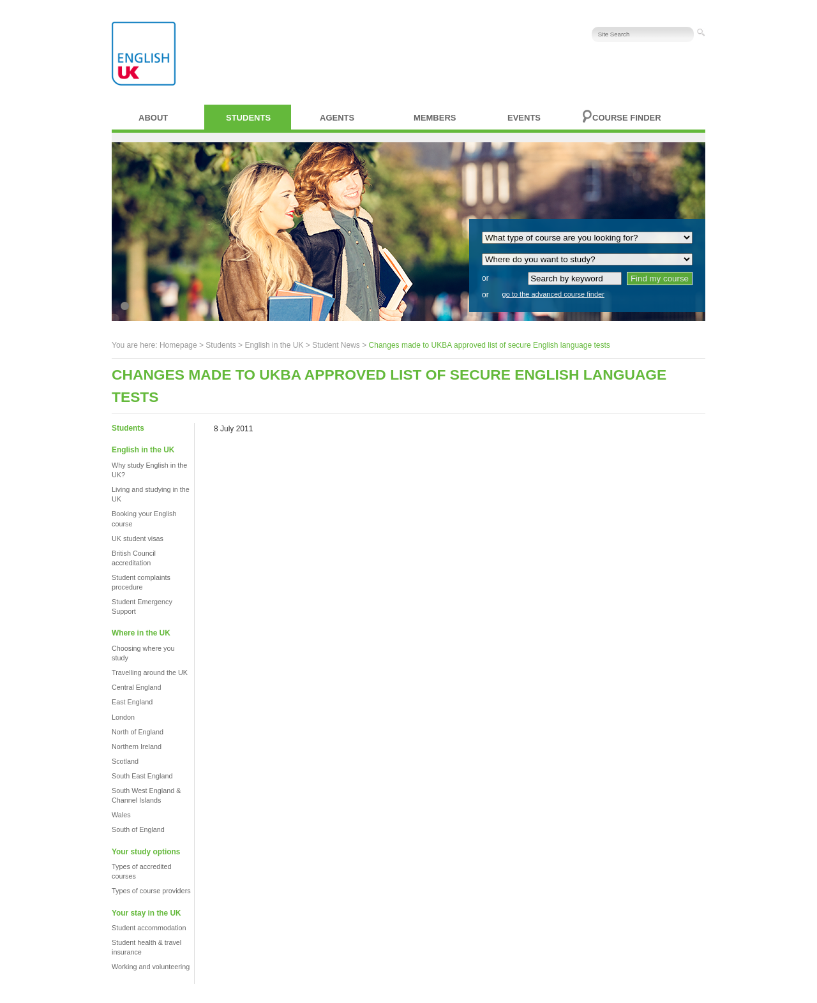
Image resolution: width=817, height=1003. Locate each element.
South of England (138, 829)
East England (132, 702)
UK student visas (137, 538)
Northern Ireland (136, 746)
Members (435, 118)
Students (248, 118)
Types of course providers (151, 891)
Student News (336, 345)
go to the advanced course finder (553, 294)
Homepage (178, 345)
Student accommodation (149, 928)
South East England (142, 776)
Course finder (626, 118)
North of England (137, 732)
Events (524, 118)
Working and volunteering (151, 966)
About (153, 118)
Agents (337, 118)
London (123, 717)
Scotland (125, 761)
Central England (136, 687)
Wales (121, 815)
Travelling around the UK (150, 672)
